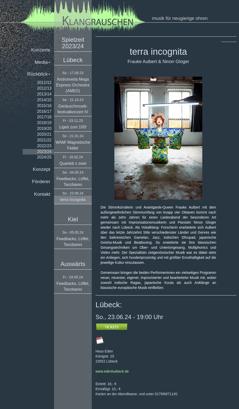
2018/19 (44, 123)
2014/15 (44, 100)
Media (42, 62)
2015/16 (44, 106)
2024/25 (44, 157)
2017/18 (44, 117)
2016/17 (44, 111)
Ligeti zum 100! (73, 127)
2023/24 (44, 151)
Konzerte (40, 50)
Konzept (41, 169)
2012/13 (44, 88)
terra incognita (72, 199)
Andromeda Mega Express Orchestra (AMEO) (72, 85)
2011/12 (44, 82)
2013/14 (44, 94)
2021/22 (44, 140)
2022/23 (44, 146)
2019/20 (44, 128)
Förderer (41, 181)
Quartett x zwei (73, 163)
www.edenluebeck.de (112, 371)
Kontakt (42, 194)
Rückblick (38, 74)
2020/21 (44, 134)
